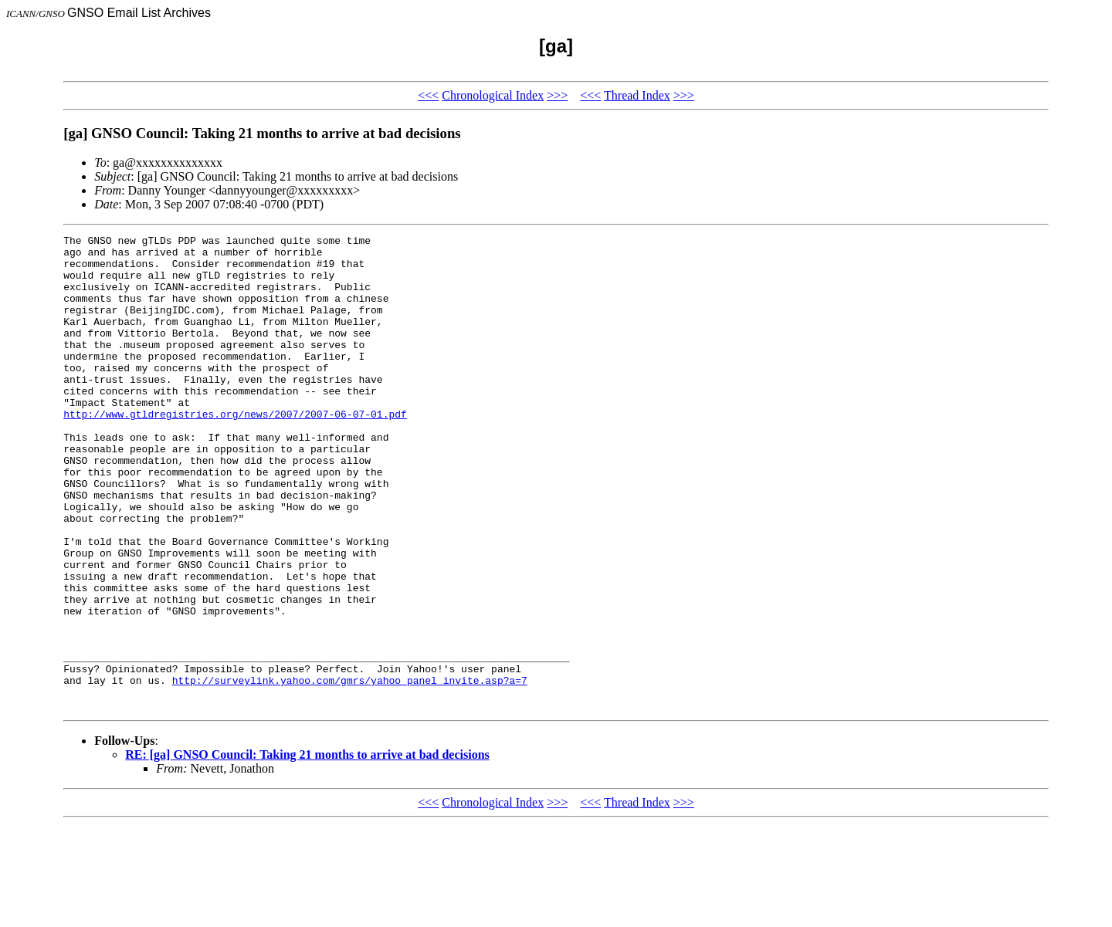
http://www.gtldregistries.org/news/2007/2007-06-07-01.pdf (235, 451)
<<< (428, 95)
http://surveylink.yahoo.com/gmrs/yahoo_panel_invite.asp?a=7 (349, 770)
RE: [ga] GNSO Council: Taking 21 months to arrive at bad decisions (307, 849)
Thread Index (637, 95)
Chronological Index (493, 95)
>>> (557, 95)
